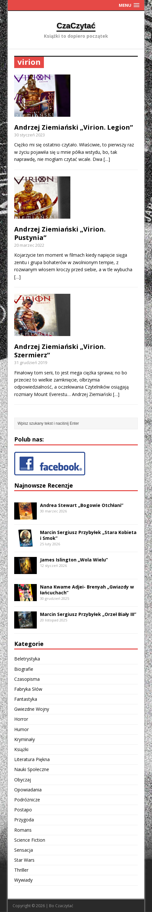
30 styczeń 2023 (29, 135)
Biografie (23, 669)
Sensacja (23, 850)
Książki (21, 749)
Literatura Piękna (32, 759)
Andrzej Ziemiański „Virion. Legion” (73, 127)
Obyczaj (22, 780)
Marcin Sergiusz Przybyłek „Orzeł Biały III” (88, 614)
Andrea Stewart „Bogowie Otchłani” (81, 505)
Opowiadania (28, 790)
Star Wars (24, 860)
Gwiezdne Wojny (31, 709)
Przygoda (24, 820)
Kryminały (24, 739)
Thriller (21, 870)
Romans (23, 830)
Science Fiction (29, 840)
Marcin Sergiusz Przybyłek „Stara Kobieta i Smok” (88, 535)
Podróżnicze (27, 800)
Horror (21, 719)
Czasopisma (27, 679)
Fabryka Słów (28, 689)
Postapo (23, 810)
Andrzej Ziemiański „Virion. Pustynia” (60, 233)
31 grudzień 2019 (30, 362)
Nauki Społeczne (31, 769)
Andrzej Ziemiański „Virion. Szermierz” (60, 350)
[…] (107, 159)
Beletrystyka (27, 659)
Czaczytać (64, 905)
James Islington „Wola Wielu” (74, 560)
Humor (21, 729)
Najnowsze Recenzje (43, 485)
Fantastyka (25, 699)
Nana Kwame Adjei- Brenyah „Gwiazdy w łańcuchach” (87, 590)
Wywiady (23, 880)
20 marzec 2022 (29, 245)
